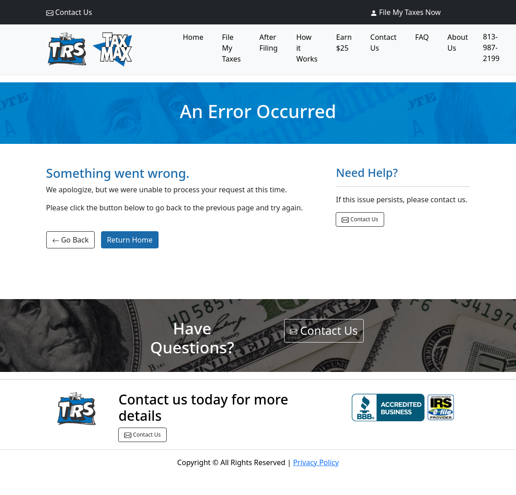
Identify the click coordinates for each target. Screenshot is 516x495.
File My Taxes (231, 48)
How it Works (307, 48)
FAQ (422, 37)
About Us (458, 42)
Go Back (70, 240)
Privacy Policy (316, 462)
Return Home (130, 240)
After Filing (268, 42)
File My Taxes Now (405, 12)
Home (193, 37)
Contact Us (69, 12)
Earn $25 (344, 42)
